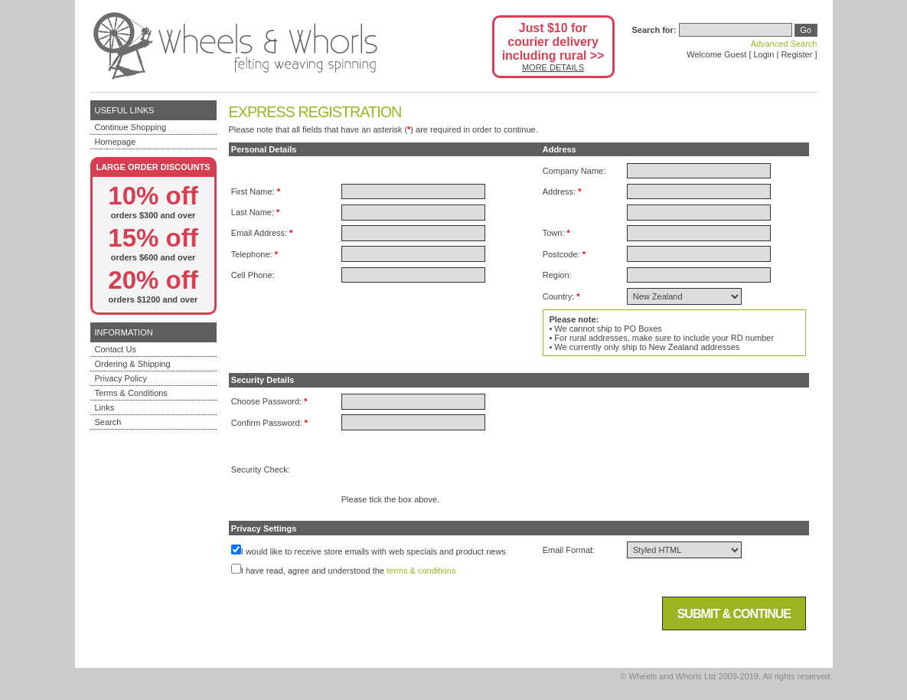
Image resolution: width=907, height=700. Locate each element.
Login (764, 54)
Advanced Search (784, 43)
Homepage (115, 141)
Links (105, 407)
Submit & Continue (734, 613)
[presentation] (457, 465)
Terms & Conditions (131, 392)
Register (796, 54)
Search (108, 422)
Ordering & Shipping (133, 363)
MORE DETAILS (553, 67)
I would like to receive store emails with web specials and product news (373, 551)
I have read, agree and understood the (312, 570)
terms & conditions (421, 570)
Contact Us (115, 349)
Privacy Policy (121, 378)
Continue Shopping (131, 127)
